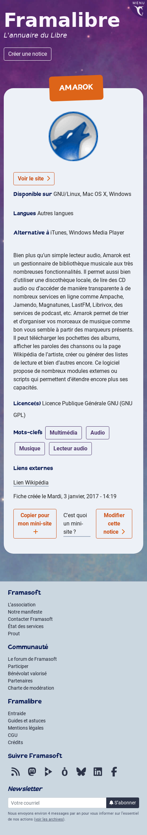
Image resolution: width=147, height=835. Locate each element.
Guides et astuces (27, 720)
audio (97, 432)
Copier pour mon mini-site (35, 523)
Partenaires (20, 680)
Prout (14, 633)
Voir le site (34, 178)
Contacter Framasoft (30, 619)
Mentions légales (26, 728)
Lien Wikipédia (31, 482)
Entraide (17, 713)
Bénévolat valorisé (27, 673)
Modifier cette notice (114, 523)
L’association (22, 604)
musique (29, 448)
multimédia (63, 432)
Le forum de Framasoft (32, 659)
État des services (26, 626)
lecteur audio (70, 448)
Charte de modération (31, 688)
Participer (18, 666)
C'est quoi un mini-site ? (75, 523)
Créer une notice (27, 54)
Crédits (15, 742)
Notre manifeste (25, 612)
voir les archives (49, 819)
